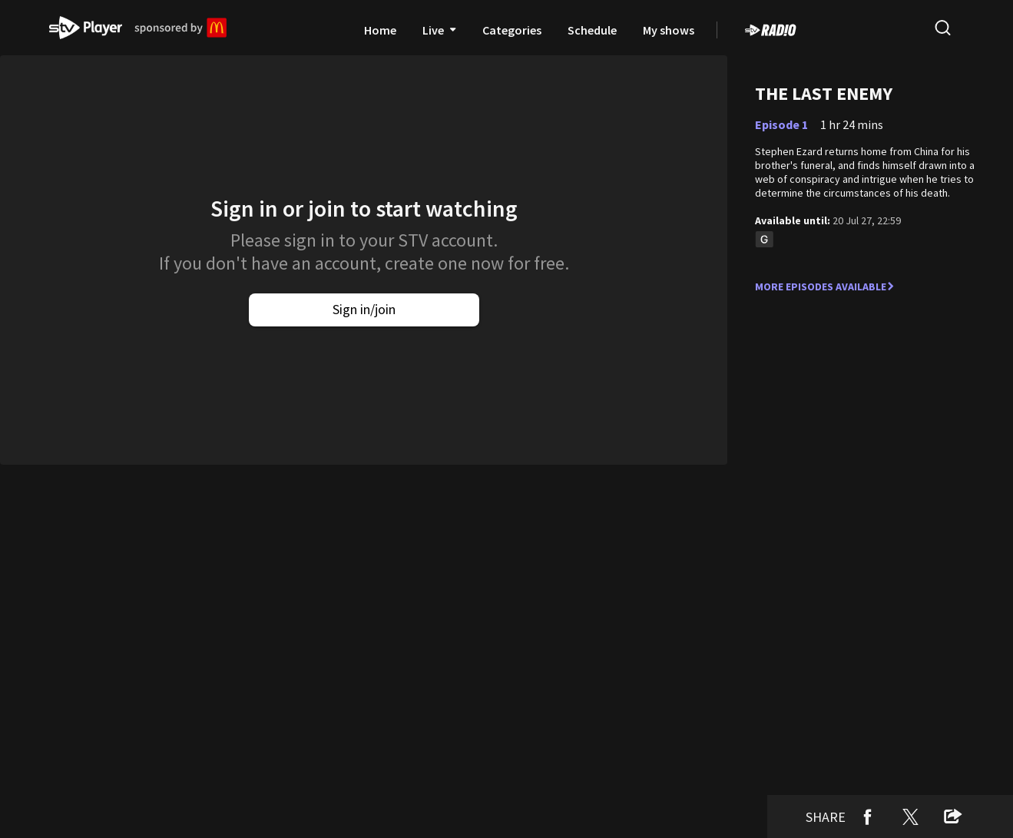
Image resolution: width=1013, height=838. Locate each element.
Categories (511, 30)
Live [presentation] (439, 30)
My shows (668, 30)
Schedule (592, 30)
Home (380, 30)
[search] (942, 27)
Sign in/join (364, 309)
